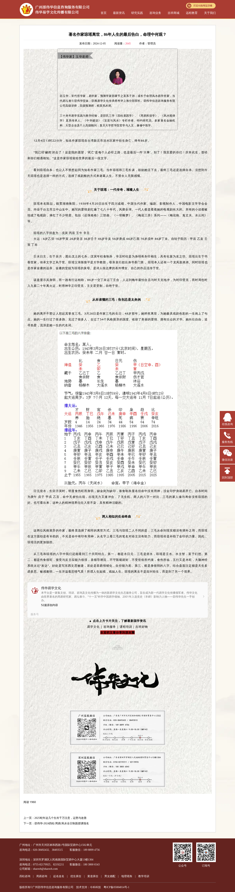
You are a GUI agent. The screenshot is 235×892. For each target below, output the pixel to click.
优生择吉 (75, 876)
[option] (117, 600)
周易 (41, 876)
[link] (117, 600)
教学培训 (143, 876)
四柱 (24, 876)
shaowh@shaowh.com (45, 868)
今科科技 (95, 887)
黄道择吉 (92, 876)
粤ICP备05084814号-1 (116, 887)
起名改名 (58, 876)
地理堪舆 (126, 876)
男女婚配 (109, 876)
